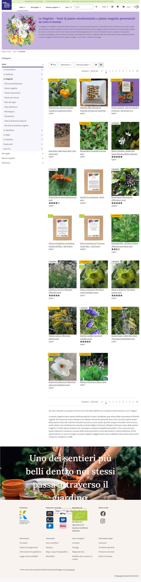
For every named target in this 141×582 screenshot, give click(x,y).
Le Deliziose (8, 74)
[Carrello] (126, 7)
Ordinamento (65, 65)
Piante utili (8, 144)
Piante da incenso (11, 97)
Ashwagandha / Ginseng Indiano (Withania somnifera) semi (124, 245)
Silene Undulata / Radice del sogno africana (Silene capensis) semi (124, 153)
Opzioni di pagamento (29, 547)
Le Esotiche (8, 139)
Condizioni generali (106, 547)
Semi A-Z (7, 148)
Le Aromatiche (9, 69)
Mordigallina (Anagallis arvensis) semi (93, 152)
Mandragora (9, 111)
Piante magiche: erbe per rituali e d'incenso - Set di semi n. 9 (125, 109)
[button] (112, 7)
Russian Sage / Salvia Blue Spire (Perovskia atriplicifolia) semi (124, 337)
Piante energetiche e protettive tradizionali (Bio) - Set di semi (61, 245)
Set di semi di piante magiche (16, 125)
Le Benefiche (9, 130)
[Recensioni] (116, 157)
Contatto (76, 543)
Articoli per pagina (82, 65)
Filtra (53, 65)
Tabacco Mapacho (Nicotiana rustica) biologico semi (92, 291)
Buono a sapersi (8, 158)
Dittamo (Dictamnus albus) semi (93, 382)
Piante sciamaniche (12, 93)
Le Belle (7, 135)
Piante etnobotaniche (13, 83)
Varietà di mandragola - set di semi (92, 199)
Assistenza (6, 162)
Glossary (49, 547)
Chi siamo (24, 543)
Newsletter (50, 556)
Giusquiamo (9, 116)
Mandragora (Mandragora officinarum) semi (121, 199)
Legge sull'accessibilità (29, 556)
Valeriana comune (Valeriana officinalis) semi (60, 291)
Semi (4, 64)
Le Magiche (8, 79)
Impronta (102, 543)
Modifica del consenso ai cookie (82, 558)
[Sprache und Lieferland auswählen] (135, 6)
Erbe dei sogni (10, 102)
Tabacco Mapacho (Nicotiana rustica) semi (123, 291)
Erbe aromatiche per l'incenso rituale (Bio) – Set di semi (92, 245)
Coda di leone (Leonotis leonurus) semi (62, 199)
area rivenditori (52, 543)
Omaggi (75, 547)
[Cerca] (84, 7)
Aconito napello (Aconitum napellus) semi (91, 337)
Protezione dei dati (106, 551)
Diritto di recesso (105, 556)
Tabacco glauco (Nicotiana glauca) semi (59, 337)
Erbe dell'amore (10, 107)
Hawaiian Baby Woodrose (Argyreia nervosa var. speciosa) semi (93, 109)
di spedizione (70, 569)
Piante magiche (10, 88)
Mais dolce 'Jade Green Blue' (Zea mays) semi (62, 152)
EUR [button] (104, 6)
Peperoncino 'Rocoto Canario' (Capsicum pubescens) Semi (61, 109)
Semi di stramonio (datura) (15, 121)
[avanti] (137, 71)
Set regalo (6, 153)
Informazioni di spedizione (30, 551)
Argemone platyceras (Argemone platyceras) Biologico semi (62, 383)
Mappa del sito (78, 551)
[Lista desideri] (118, 7)
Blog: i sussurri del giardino (57, 551)
